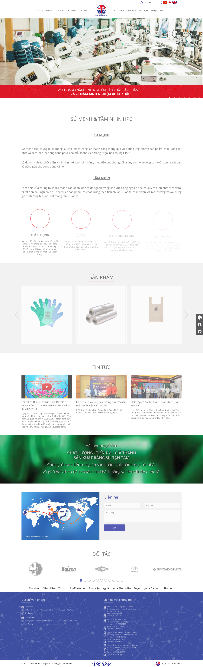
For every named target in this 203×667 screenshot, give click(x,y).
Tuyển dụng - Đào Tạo (147, 10)
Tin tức (60, 10)
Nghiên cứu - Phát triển (125, 10)
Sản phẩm (50, 10)
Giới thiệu (40, 10)
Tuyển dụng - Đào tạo (147, 588)
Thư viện (83, 10)
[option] (101, 58)
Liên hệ (162, 10)
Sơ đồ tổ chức (71, 10)
